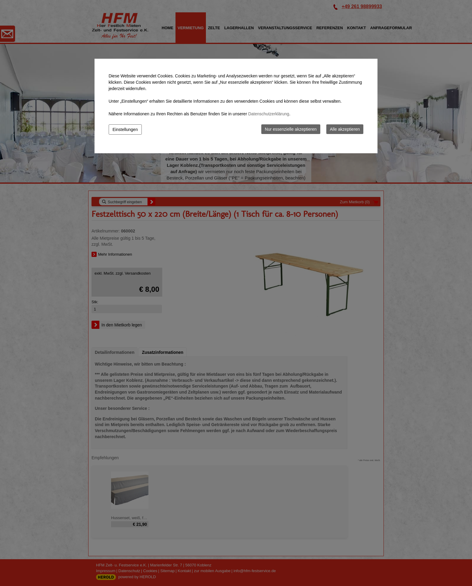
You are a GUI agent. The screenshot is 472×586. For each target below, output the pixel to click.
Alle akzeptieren (345, 129)
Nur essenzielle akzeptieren (291, 129)
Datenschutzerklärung (268, 113)
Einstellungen (125, 129)
